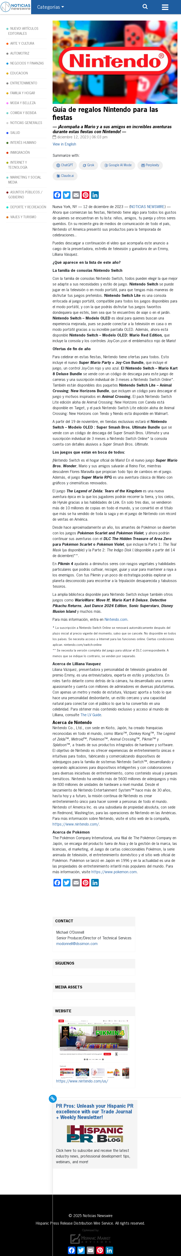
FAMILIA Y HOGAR (22, 93)
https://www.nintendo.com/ (76, 824)
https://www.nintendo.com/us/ (82, 1081)
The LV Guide (90, 715)
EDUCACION (19, 73)
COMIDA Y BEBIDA (23, 113)
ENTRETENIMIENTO (23, 83)
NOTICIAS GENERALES (26, 123)
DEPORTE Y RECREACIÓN (28, 207)
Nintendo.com (116, 620)
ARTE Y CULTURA (22, 43)
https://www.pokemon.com (114, 872)
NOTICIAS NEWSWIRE (147, 207)
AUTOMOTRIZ (19, 53)
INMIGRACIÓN (20, 152)
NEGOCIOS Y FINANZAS (27, 63)
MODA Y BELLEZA (23, 103)
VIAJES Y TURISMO (23, 217)
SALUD (15, 133)
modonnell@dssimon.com (77, 944)
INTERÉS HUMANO (23, 143)
